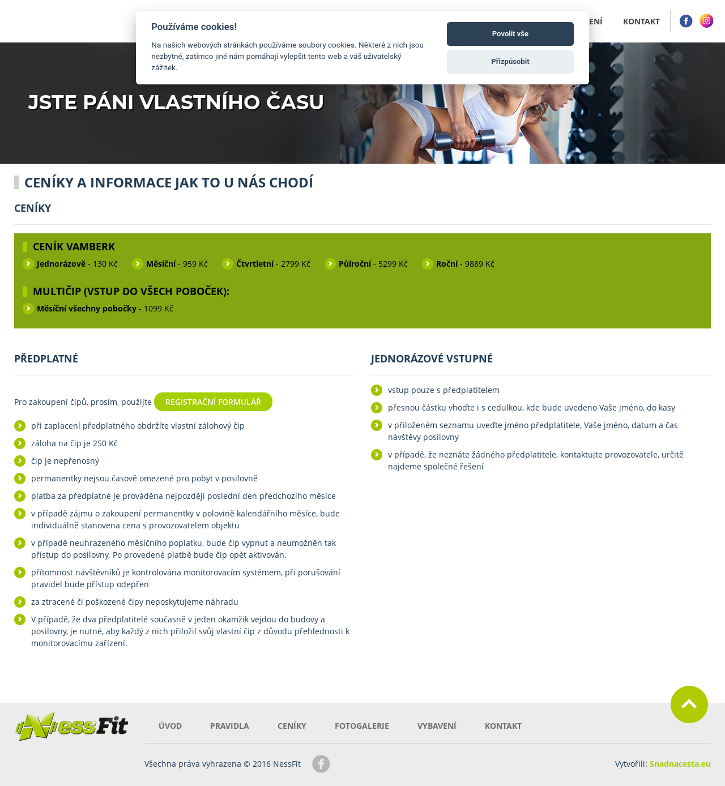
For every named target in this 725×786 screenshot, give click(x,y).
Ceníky (292, 725)
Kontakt (503, 725)
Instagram (706, 21)
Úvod (170, 725)
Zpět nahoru (689, 704)
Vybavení (437, 725)
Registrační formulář (213, 401)
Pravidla (229, 725)
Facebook (686, 21)
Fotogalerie (362, 725)
